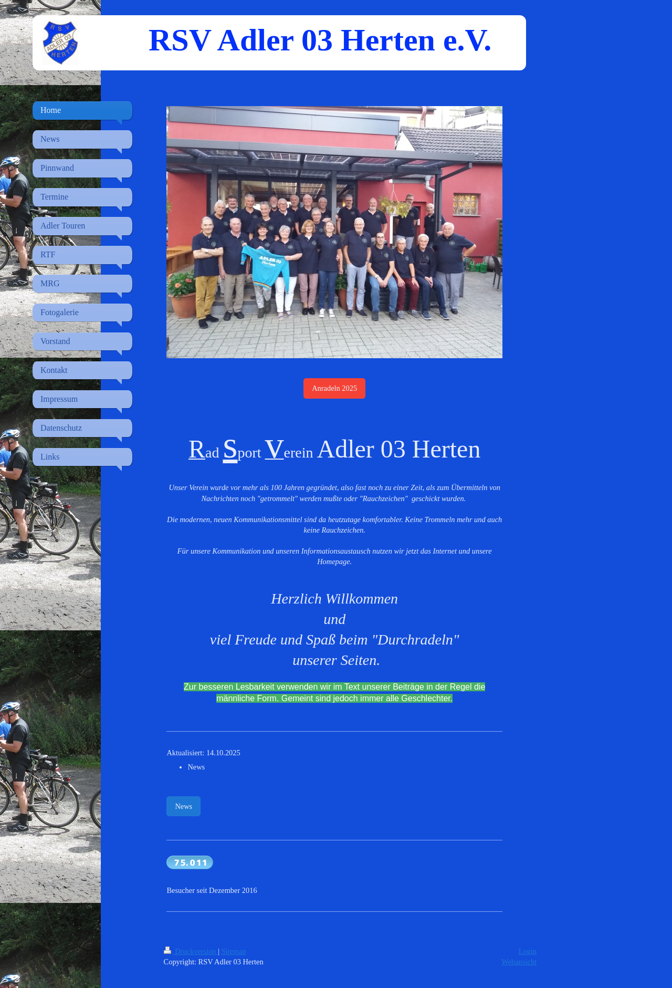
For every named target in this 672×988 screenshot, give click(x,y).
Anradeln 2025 (334, 388)
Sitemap (234, 951)
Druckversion (191, 951)
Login (528, 951)
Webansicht (519, 962)
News (183, 806)
